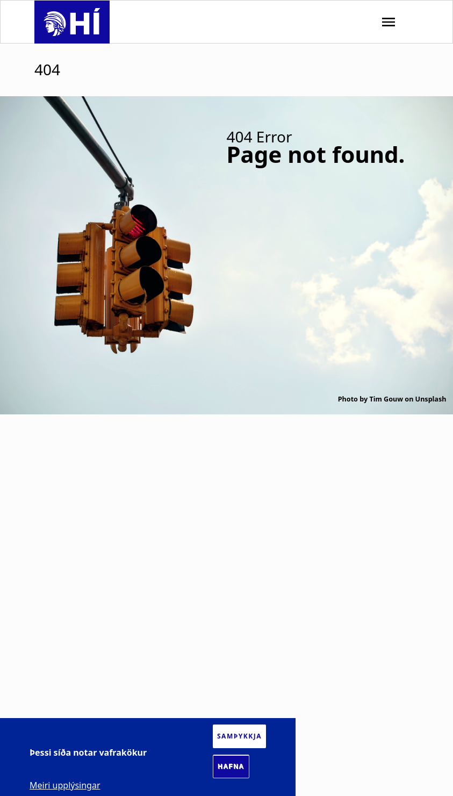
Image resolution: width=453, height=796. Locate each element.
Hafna (231, 766)
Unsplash (431, 399)
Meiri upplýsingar (65, 785)
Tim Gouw (386, 399)
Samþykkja (239, 736)
